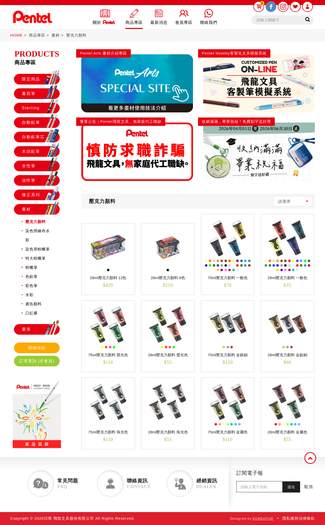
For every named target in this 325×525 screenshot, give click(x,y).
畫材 (56, 35)
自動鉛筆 (40, 122)
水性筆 (40, 166)
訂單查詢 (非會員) (36, 361)
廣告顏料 (33, 304)
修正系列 (40, 195)
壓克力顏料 (76, 35)
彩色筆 (31, 285)
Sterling (40, 108)
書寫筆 (40, 93)
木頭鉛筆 (40, 151)
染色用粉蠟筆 (37, 249)
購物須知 (36, 348)
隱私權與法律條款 (298, 518)
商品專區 (37, 35)
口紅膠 (31, 313)
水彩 (29, 295)
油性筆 (40, 180)
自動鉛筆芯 (40, 137)
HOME (16, 35)
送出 (291, 487)
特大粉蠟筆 (35, 258)
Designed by (251, 518)
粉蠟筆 (31, 267)
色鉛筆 (31, 276)
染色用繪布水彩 (37, 235)
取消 (308, 487)
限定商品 (40, 79)
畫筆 (40, 329)
